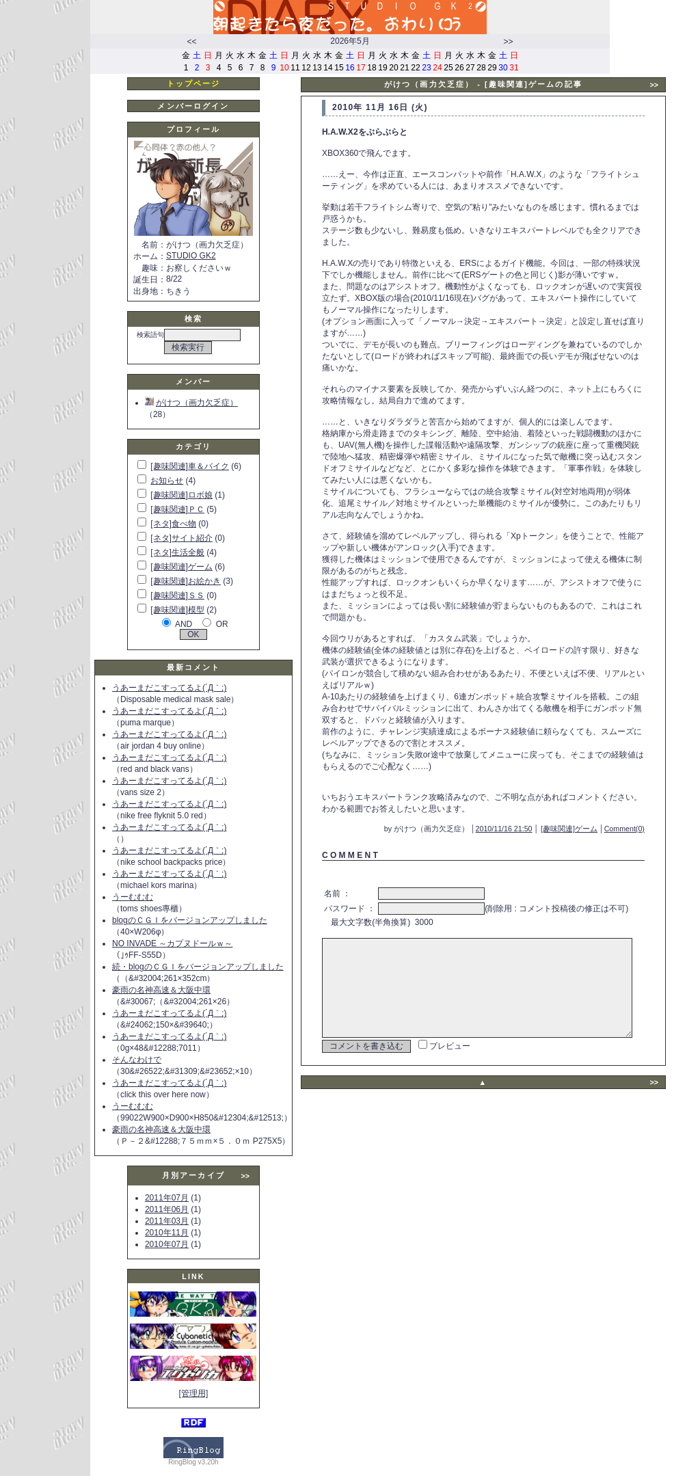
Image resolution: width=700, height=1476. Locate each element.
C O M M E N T (350, 843)
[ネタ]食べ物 (173, 523)
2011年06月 (167, 1209)
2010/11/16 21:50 (524, 817)
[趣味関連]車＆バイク (189, 466)
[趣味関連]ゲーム (181, 567)
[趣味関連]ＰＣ (177, 509)
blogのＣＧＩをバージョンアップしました (189, 920)
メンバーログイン (193, 106)
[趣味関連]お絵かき (185, 581)
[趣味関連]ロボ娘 (181, 495)
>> (508, 41)
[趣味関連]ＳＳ (177, 595)
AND (183, 624)
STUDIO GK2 (191, 255)
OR (222, 624)
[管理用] (193, 1393)
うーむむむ (132, 897)
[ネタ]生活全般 (177, 552)
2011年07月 (167, 1198)
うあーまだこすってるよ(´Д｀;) (169, 688)
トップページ (194, 83)
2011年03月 (167, 1221)
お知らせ (166, 480)
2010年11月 (167, 1232)
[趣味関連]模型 (177, 610)
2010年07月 (167, 1244)
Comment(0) (644, 817)
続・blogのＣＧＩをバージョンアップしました (198, 966)
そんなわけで (136, 1059)
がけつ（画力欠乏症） (191, 402)
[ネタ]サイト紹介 (181, 538)
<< (191, 41)
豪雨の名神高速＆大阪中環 (161, 990)
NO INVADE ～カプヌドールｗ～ (172, 943)
